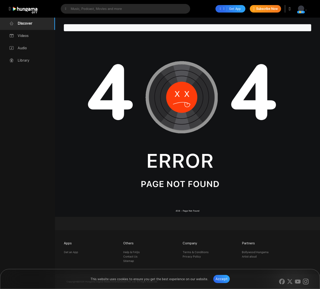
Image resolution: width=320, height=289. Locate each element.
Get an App (71, 252)
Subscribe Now (265, 9)
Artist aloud (249, 256)
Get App (230, 9)
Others (128, 243)
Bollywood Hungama (255, 252)
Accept (221, 279)
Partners (248, 243)
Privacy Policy (192, 256)
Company (190, 243)
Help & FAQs (131, 252)
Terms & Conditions (196, 252)
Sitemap (128, 261)
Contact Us (130, 256)
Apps (68, 243)
